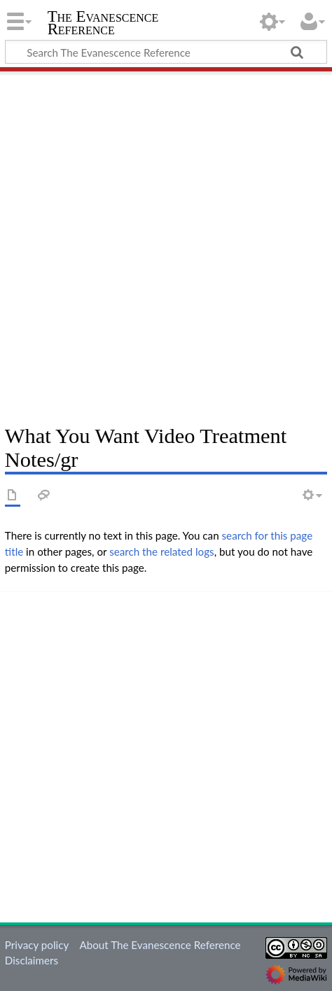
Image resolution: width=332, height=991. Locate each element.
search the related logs (161, 551)
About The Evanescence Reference (159, 945)
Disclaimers (31, 960)
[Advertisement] (166, 243)
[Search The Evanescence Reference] (166, 52)
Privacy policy (37, 945)
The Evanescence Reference (103, 24)
